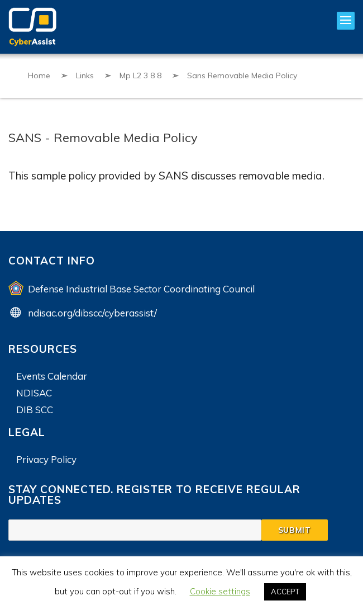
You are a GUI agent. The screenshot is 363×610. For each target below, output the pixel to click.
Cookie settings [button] (220, 591)
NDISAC (34, 393)
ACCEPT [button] (285, 591)
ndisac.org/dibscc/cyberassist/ (92, 313)
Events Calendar (51, 376)
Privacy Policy (46, 459)
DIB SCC (34, 409)
